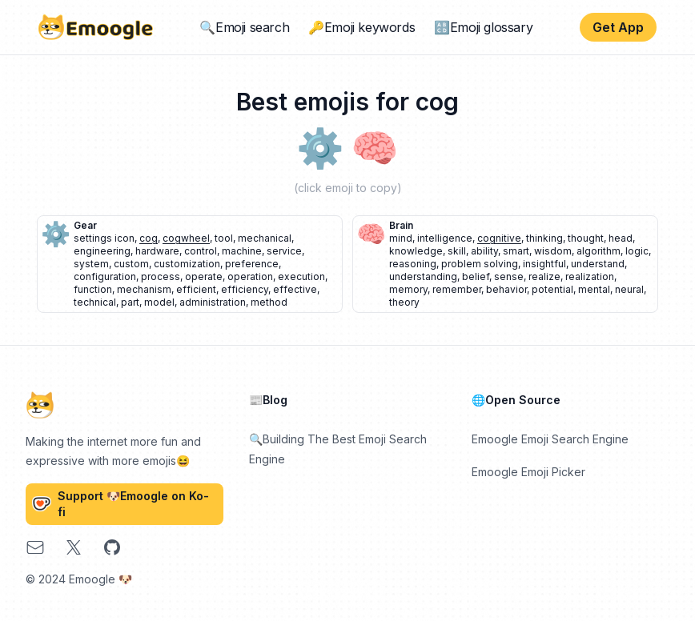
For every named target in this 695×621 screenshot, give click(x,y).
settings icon (104, 238)
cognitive (499, 238)
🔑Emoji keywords (361, 27)
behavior (506, 289)
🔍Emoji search (244, 27)
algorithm (598, 251)
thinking (544, 238)
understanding (423, 276)
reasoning (412, 264)
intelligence (444, 238)
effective (295, 289)
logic (637, 251)
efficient (196, 289)
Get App (618, 27)
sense (509, 276)
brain (401, 225)
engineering (102, 251)
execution (301, 276)
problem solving (479, 264)
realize (544, 276)
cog (148, 238)
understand (598, 264)
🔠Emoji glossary (483, 27)
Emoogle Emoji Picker (528, 472)
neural (629, 289)
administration (212, 302)
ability (484, 251)
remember (456, 289)
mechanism (144, 289)
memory (408, 289)
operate (204, 276)
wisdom (553, 251)
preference (252, 264)
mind (400, 238)
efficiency (244, 289)
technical (95, 302)
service (284, 251)
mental (594, 289)
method (269, 302)
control (200, 251)
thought (586, 238)
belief (475, 276)
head (621, 238)
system (91, 264)
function (93, 289)
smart (516, 251)
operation (250, 276)
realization (589, 276)
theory (404, 302)
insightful (544, 264)
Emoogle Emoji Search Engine (550, 439)
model (159, 302)
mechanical (264, 238)
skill (457, 251)
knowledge (416, 251)
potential (552, 289)
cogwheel (186, 238)
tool (224, 238)
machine (242, 251)
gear (85, 225)
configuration (105, 276)
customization (187, 264)
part (130, 302)
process (160, 276)
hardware (157, 251)
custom (131, 264)
